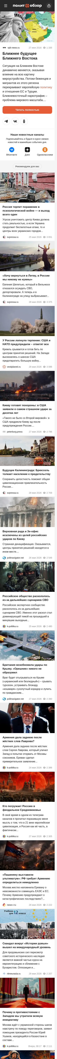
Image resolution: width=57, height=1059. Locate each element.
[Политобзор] (27, 6)
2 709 (47, 492)
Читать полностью (27, 109)
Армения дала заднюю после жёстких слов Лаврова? (22, 739)
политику (46, 87)
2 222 (47, 904)
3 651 (47, 237)
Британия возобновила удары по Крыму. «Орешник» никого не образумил (25, 668)
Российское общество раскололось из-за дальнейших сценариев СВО (26, 598)
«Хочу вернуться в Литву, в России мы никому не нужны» (26, 277)
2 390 (47, 698)
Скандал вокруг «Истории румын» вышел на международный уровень (27, 945)
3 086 (47, 366)
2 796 (47, 431)
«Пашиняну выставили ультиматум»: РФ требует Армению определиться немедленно (26, 878)
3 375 (47, 301)
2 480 (47, 626)
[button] (6, 121)
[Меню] (6, 6)
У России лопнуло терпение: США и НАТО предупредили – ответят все (27, 342)
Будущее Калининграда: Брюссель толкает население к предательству (27, 472)
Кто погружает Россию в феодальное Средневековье (22, 808)
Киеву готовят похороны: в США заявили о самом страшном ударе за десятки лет (27, 409)
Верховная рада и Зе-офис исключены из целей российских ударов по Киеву (25, 535)
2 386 (47, 767)
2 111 (47, 1046)
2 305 (47, 836)
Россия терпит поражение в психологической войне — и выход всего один (26, 210)
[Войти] (49, 6)
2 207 (47, 973)
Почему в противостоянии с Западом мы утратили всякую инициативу (23, 1016)
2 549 (47, 557)
